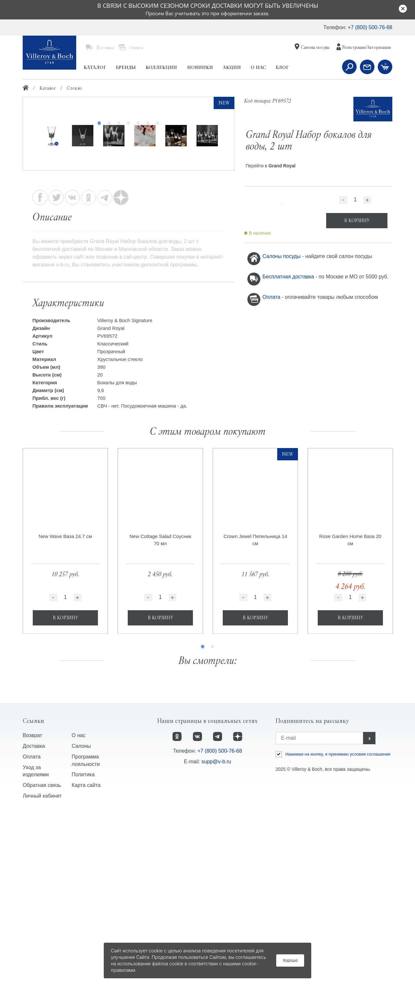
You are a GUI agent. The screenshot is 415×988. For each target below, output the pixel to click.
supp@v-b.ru (216, 936)
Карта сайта (86, 960)
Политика (83, 949)
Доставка (34, 920)
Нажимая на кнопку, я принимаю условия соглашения (337, 928)
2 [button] (212, 821)
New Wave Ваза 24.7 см (65, 711)
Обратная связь (42, 960)
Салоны (81, 920)
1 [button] (202, 821)
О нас (79, 910)
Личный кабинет (42, 970)
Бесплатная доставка (289, 276)
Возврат (32, 910)
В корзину (65, 792)
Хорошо (290, 960)
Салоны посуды (282, 256)
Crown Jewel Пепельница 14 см (255, 714)
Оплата (272, 297)
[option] (128, 202)
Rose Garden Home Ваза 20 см (350, 714)
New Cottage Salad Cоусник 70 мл (160, 714)
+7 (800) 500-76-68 (370, 27)
